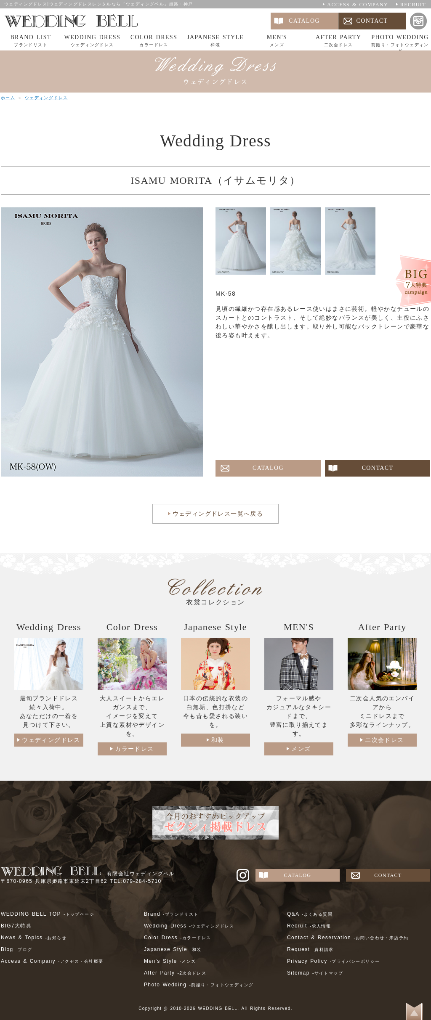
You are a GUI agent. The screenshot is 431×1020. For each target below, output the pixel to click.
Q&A (310, 914)
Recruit (309, 926)
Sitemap (315, 973)
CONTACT (372, 21)
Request (310, 949)
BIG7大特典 (16, 926)
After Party (175, 973)
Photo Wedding (199, 985)
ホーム (8, 97)
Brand (171, 914)
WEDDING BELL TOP (47, 914)
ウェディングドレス (46, 97)
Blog (16, 949)
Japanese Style (173, 949)
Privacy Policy (333, 961)
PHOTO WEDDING (400, 42)
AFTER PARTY (338, 41)
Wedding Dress (189, 926)
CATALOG (304, 21)
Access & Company (52, 961)
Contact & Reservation (348, 938)
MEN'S (277, 41)
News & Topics (34, 938)
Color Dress (177, 938)
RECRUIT (413, 5)
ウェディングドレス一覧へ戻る (218, 513)
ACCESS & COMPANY (357, 5)
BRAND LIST (30, 41)
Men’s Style (170, 961)
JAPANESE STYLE (215, 41)
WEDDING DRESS (92, 41)
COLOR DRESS (153, 41)
